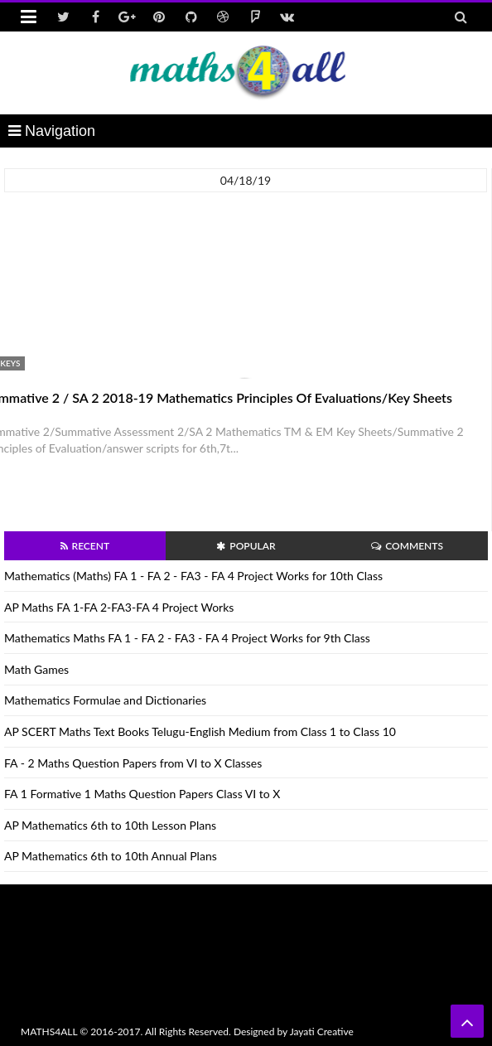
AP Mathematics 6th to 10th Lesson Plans (110, 825)
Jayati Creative (322, 1031)
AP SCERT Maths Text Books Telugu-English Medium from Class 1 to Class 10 (200, 731)
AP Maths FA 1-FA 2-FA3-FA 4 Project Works (119, 607)
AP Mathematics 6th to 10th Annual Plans (110, 856)
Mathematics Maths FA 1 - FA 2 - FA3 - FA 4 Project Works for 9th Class (187, 638)
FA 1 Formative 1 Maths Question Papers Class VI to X (142, 794)
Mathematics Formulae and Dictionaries (105, 700)
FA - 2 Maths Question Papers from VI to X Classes (133, 763)
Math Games (36, 669)
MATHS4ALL (49, 1031)
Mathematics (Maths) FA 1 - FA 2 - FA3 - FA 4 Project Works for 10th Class (193, 576)
